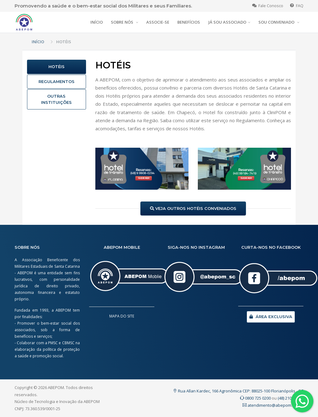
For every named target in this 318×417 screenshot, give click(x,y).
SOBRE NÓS (122, 22)
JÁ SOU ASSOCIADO (227, 22)
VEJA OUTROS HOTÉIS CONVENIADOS (193, 208)
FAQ (296, 5)
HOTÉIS (56, 66)
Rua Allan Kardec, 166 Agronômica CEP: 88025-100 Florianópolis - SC (238, 391)
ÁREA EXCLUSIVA (270, 316)
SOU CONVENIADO (276, 22)
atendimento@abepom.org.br (273, 405)
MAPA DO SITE (121, 316)
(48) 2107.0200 (290, 398)
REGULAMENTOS (57, 81)
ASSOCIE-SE (157, 22)
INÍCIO (96, 22)
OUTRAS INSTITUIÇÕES (56, 99)
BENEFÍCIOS (188, 22)
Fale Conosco (267, 5)
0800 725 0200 (255, 398)
